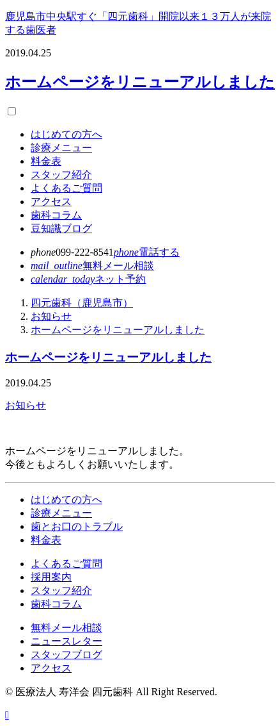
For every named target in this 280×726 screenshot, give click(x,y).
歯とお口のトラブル (77, 526)
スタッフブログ (66, 654)
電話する (147, 252)
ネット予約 (88, 279)
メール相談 (92, 265)
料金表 (46, 161)
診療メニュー (61, 147)
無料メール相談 (66, 627)
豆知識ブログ (61, 228)
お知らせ (51, 316)
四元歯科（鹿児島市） (82, 302)
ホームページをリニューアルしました (140, 82)
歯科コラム (56, 215)
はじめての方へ (66, 134)
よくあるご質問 (66, 188)
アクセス (51, 201)
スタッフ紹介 (61, 174)
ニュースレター (66, 641)
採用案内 (51, 577)
